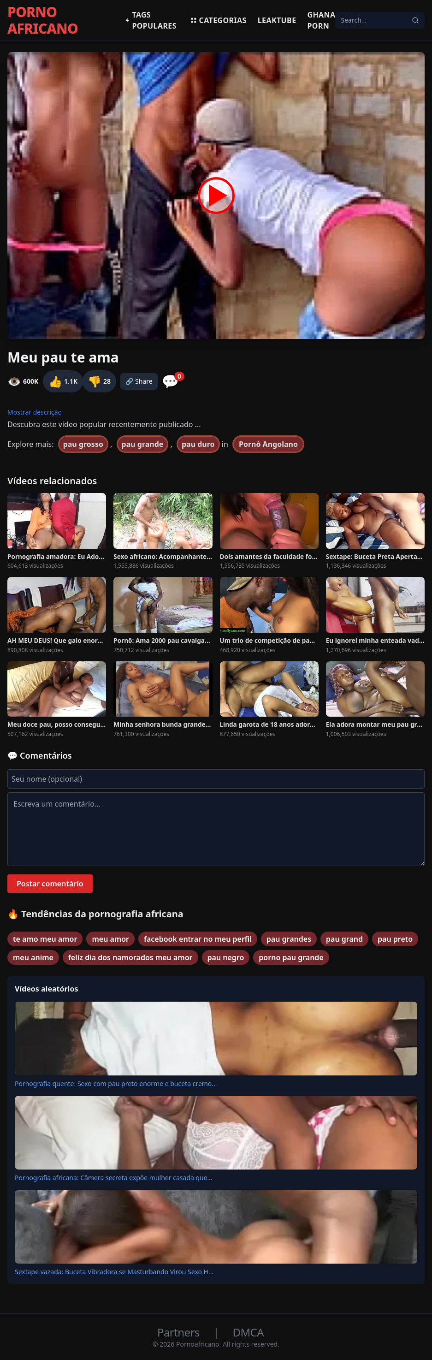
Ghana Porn (322, 20)
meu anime (33, 957)
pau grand (344, 939)
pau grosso (83, 444)
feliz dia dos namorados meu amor (130, 957)
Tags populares (151, 20)
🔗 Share (139, 381)
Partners (179, 1332)
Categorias (218, 20)
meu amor (110, 939)
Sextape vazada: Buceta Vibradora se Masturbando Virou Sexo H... (114, 1271)
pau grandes (288, 939)
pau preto (395, 939)
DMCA (248, 1332)
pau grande (143, 444)
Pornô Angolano (268, 444)
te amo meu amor (45, 939)
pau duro (198, 444)
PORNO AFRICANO (42, 20)
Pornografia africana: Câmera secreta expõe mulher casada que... (114, 1177)
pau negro (225, 957)
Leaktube (277, 20)
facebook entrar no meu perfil (198, 939)
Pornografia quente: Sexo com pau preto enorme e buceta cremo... (116, 1083)
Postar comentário (50, 884)
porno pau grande (291, 957)
